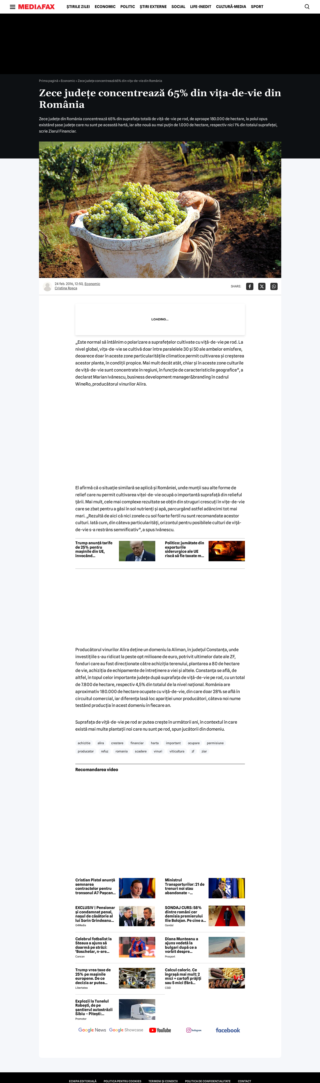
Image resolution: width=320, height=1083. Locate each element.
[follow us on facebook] (228, 1030)
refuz (104, 751)
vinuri (158, 751)
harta (155, 743)
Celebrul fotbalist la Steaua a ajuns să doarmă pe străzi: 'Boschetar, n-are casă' (93, 945)
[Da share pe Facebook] (249, 286)
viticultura (177, 751)
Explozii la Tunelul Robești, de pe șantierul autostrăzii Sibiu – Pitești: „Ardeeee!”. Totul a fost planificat (94, 1007)
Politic (127, 7)
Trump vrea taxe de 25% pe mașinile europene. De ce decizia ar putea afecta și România (93, 976)
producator (86, 751)
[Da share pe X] (261, 286)
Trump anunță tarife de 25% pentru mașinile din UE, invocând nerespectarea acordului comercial (94, 549)
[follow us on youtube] (160, 1031)
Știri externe (153, 7)
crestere (117, 743)
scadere (141, 751)
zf (193, 751)
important (173, 743)
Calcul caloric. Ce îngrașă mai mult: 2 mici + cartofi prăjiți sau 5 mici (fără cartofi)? (183, 976)
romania (122, 751)
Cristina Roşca (66, 288)
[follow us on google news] (92, 1031)
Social (178, 7)
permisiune (215, 743)
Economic (105, 7)
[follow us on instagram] (194, 1031)
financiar (137, 743)
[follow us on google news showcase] (126, 1031)
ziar (204, 751)
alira (101, 743)
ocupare (194, 743)
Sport (257, 7)
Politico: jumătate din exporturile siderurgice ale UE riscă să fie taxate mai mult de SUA (185, 549)
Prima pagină (48, 81)
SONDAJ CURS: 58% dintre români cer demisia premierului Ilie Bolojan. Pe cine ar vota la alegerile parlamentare (185, 914)
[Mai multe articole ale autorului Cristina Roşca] (47, 286)
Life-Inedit (200, 7)
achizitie (84, 743)
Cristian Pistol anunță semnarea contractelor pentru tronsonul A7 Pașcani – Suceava (95, 886)
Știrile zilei (78, 7)
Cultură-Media (231, 7)
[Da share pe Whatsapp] (274, 286)
